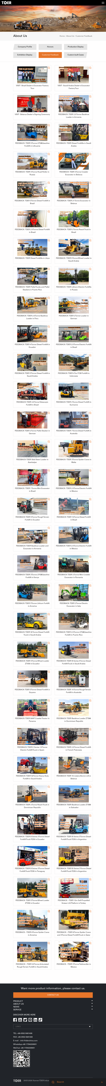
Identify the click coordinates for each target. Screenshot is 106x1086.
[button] (102, 1082)
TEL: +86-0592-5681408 (22, 1033)
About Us (70, 36)
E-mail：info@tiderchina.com (25, 1041)
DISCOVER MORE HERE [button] (24, 1015)
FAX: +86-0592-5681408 (23, 1037)
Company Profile (25, 47)
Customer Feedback (84, 36)
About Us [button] (53, 1004)
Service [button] (53, 1010)
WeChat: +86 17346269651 (24, 1048)
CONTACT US (53, 995)
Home (62, 36)
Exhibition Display (24, 55)
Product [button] (53, 1001)
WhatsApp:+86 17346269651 (25, 1044)
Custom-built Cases (76, 55)
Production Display (76, 47)
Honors (50, 47)
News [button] (53, 1007)
